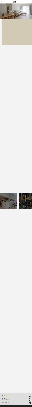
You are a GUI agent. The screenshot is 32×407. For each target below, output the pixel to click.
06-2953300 (5, 398)
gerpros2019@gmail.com (7, 399)
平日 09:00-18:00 (7, 402)
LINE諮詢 (13, 34)
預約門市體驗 (6, 34)
